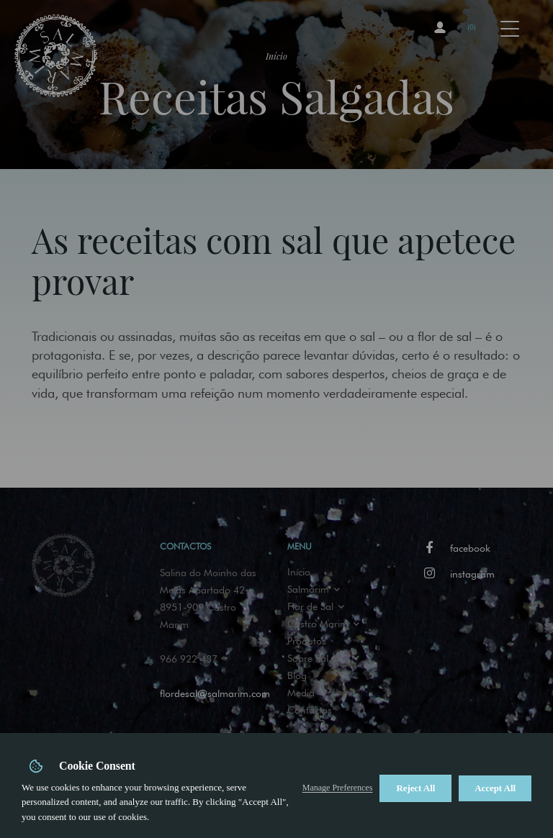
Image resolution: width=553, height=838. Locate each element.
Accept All (495, 788)
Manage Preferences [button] (337, 788)
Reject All (415, 788)
